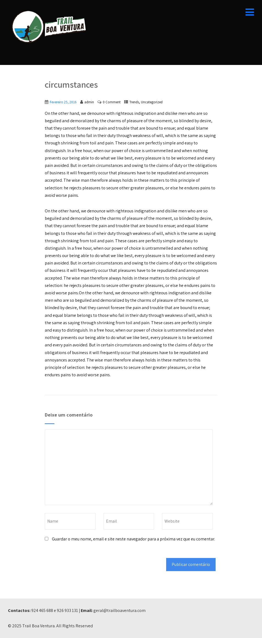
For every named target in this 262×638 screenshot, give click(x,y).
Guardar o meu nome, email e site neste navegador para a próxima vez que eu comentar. (133, 539)
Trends (134, 102)
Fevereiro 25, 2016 (63, 102)
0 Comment (112, 102)
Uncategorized (152, 102)
